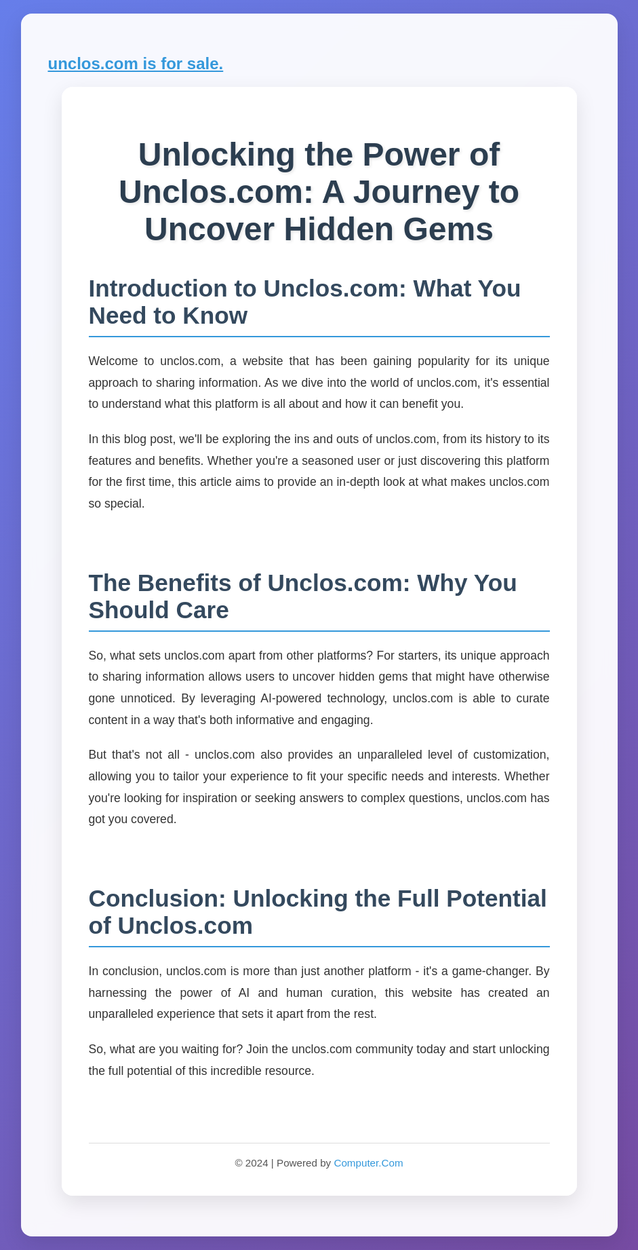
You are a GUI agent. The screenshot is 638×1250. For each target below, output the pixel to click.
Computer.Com (368, 1163)
